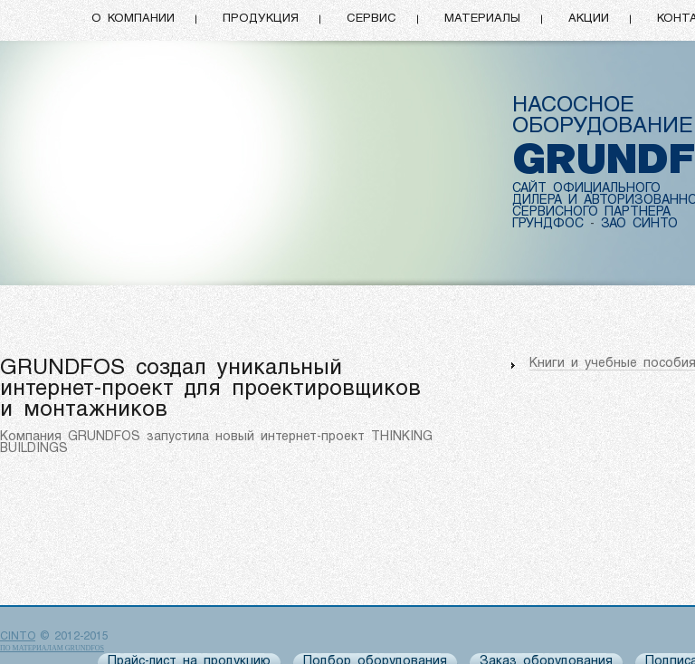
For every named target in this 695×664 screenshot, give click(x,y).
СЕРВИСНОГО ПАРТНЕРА (591, 212)
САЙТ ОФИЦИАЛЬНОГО (586, 189)
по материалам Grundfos (52, 648)
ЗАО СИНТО (639, 224)
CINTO (17, 636)
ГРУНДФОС (548, 224)
